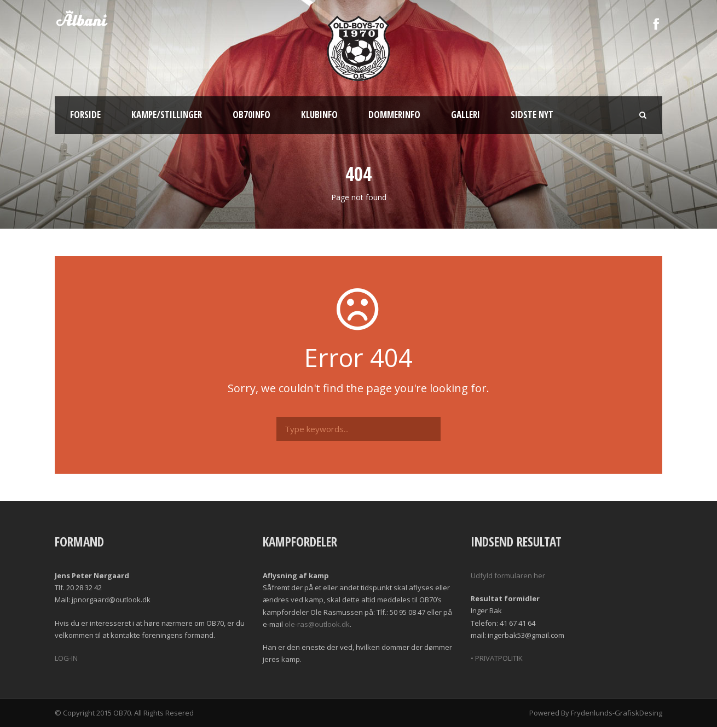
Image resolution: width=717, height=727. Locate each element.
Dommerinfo (394, 114)
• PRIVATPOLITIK (497, 658)
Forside (85, 114)
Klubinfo (319, 114)
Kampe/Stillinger (166, 114)
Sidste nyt (532, 114)
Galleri (465, 114)
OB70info (251, 114)
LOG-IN (66, 658)
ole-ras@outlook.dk (317, 624)
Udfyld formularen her (508, 575)
